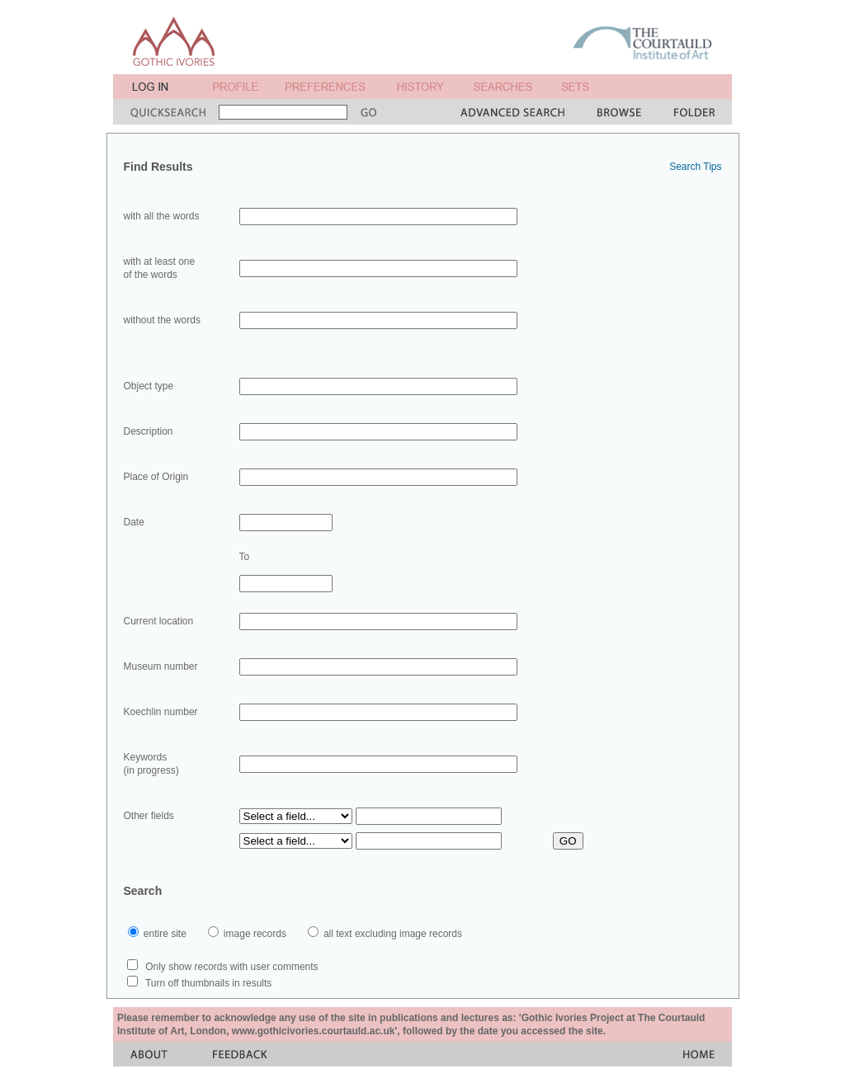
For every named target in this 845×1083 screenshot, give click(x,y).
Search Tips (695, 166)
